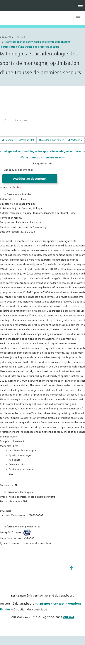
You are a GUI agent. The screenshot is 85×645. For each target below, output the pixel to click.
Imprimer (8, 139)
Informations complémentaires (22, 526)
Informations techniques (18, 492)
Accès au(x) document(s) (18, 169)
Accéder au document (29, 179)
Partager (75, 139)
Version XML (26, 139)
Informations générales (17, 194)
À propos (43, 604)
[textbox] (48, 120)
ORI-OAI (68, 617)
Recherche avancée (11, 127)
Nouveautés (30, 127)
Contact (59, 604)
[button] (71, 567)
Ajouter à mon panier (51, 140)
